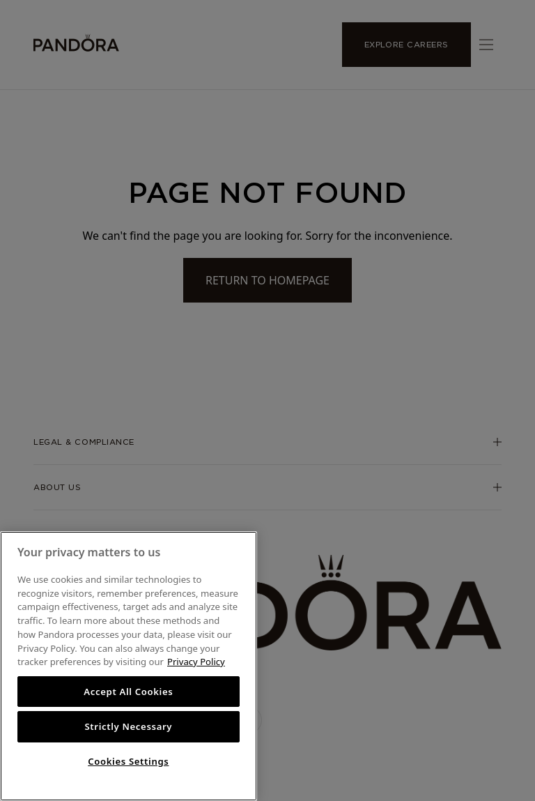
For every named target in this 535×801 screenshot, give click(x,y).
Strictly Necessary (128, 726)
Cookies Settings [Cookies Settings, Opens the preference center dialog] (128, 761)
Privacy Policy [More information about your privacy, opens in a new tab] (196, 661)
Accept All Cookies (128, 691)
